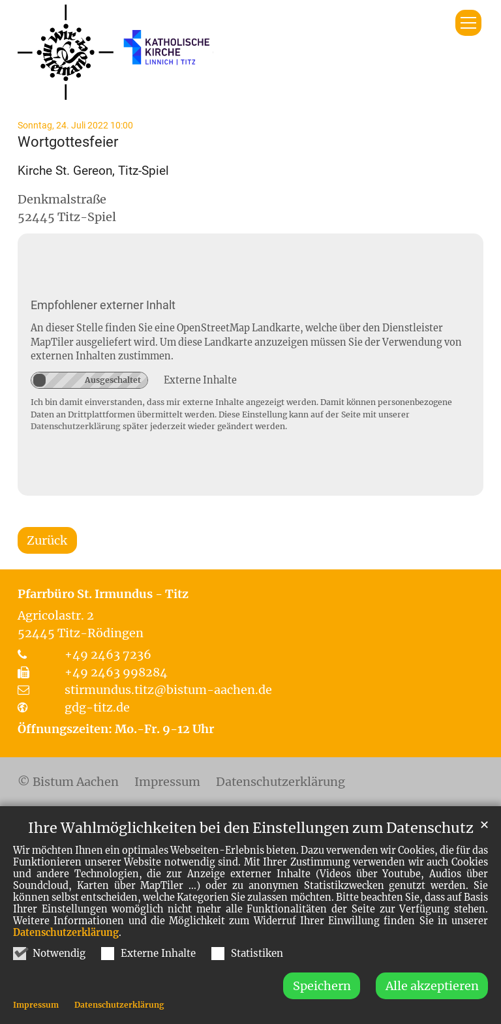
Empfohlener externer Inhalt (103, 305)
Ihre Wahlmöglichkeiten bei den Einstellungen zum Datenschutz (251, 847)
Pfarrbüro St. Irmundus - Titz (103, 593)
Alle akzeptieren (432, 1004)
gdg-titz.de (97, 707)
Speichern (322, 1004)
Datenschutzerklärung (66, 951)
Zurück (47, 540)
